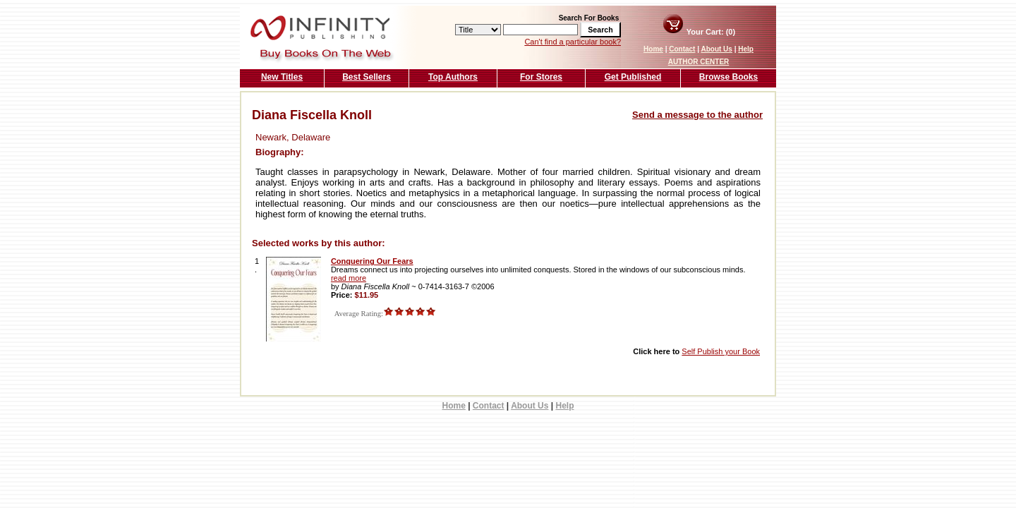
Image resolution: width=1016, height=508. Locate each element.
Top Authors (453, 77)
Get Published (633, 77)
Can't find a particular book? (572, 41)
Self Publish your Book (721, 351)
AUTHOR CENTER (699, 62)
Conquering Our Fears (372, 261)
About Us (716, 49)
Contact (682, 49)
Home (653, 49)
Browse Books (728, 77)
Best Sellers (366, 77)
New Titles (282, 77)
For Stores (541, 77)
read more (348, 278)
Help (746, 49)
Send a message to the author (697, 114)
